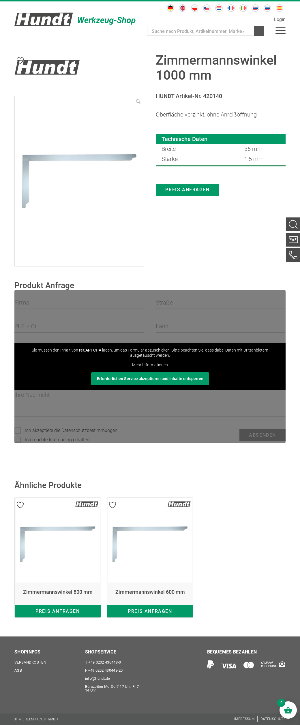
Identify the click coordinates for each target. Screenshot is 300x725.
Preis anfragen (187, 189)
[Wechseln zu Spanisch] (279, 8)
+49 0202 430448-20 (104, 670)
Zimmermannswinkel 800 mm (58, 592)
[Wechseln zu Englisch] (183, 8)
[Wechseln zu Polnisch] (195, 8)
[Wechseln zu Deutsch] (170, 8)
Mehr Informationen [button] (150, 364)
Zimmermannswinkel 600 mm (150, 592)
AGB (18, 670)
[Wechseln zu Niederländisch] (219, 8)
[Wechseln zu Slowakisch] (255, 8)
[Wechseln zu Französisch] (231, 8)
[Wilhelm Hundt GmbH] (75, 19)
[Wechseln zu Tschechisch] (207, 8)
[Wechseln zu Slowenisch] (267, 8)
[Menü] (280, 30)
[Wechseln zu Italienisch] (243, 8)
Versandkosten (30, 662)
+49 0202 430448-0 (103, 662)
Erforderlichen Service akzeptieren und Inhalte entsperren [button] (150, 378)
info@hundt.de (97, 678)
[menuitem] (280, 30)
